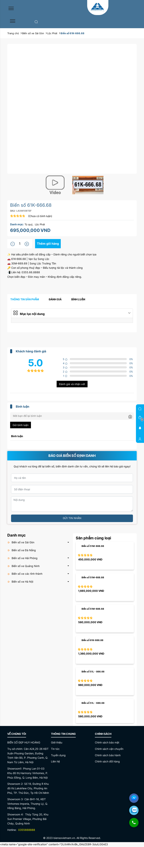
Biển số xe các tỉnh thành (24, 574)
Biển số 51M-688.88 (93, 577)
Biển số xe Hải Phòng (22, 558)
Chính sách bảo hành (108, 755)
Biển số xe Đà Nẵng (21, 550)
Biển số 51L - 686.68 (93, 703)
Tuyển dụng (58, 755)
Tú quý (28, 224)
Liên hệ (55, 762)
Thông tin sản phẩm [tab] (24, 299)
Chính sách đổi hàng (107, 762)
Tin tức (55, 749)
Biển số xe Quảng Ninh (23, 566)
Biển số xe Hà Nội (20, 582)
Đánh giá (55, 299)
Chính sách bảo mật (107, 742)
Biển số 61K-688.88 (92, 640)
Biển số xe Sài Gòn (20, 542)
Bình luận (78, 299)
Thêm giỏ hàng (48, 244)
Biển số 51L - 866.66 (93, 672)
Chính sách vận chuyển (109, 749)
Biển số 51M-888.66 (93, 546)
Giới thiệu (56, 742)
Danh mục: (17, 224)
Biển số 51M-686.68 (93, 609)
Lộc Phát (40, 224)
